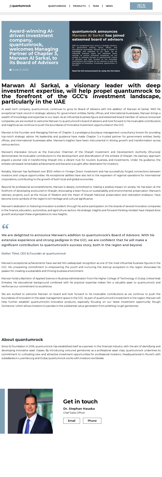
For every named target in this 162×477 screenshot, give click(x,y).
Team (96, 6)
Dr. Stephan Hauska (79, 408)
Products (79, 6)
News (109, 6)
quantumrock (57, 6)
